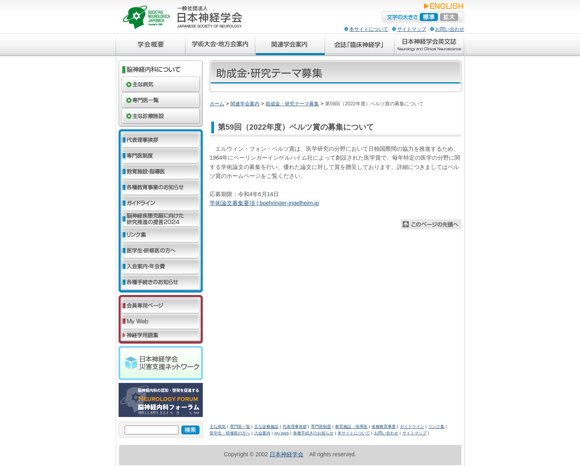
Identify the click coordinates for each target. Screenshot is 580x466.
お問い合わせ (449, 29)
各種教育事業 (384, 426)
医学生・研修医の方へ (230, 433)
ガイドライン (412, 426)
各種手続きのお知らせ (313, 433)
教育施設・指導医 (351, 426)
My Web (281, 433)
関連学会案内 (244, 104)
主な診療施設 (266, 426)
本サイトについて (368, 29)
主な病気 (218, 426)
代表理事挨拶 (295, 426)
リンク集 (436, 426)
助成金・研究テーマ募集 (292, 104)
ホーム (217, 104)
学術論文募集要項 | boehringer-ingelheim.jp (264, 203)
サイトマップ (411, 29)
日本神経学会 (287, 454)
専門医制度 (321, 426)
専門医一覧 (240, 426)
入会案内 (262, 433)
